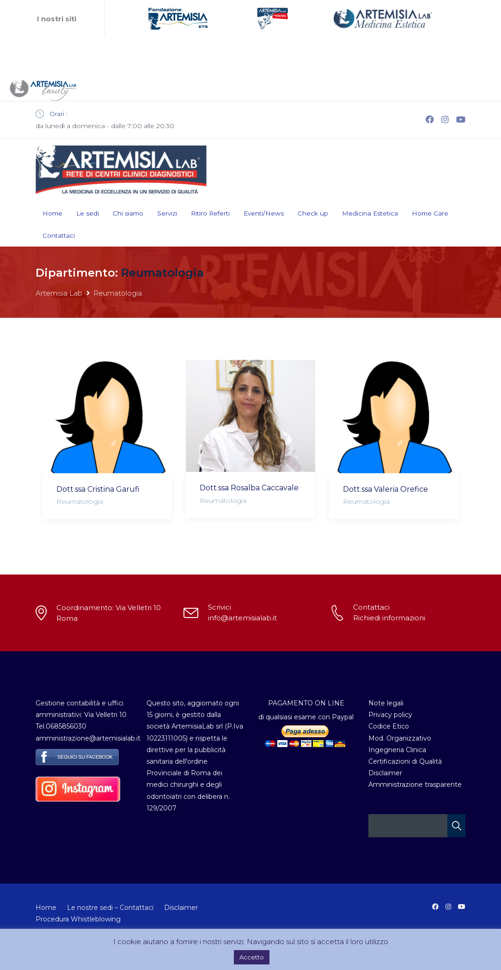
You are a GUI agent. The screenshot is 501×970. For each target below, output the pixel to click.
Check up (313, 213)
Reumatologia (79, 501)
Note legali (385, 703)
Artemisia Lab (59, 293)
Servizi (167, 213)
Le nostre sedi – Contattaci (110, 907)
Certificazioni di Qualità (405, 761)
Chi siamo (128, 213)
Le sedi (87, 213)
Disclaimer (385, 773)
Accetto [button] (251, 957)
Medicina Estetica (370, 213)
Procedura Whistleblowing (78, 919)
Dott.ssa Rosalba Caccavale (249, 487)
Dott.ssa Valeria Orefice (385, 489)
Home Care (430, 213)
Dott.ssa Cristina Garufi (98, 489)
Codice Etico (388, 726)
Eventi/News (264, 213)
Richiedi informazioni (389, 617)
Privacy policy (390, 715)
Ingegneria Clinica (397, 750)
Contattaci (59, 235)
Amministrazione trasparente (415, 784)
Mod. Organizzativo (399, 738)
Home (52, 213)
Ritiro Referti (210, 213)
